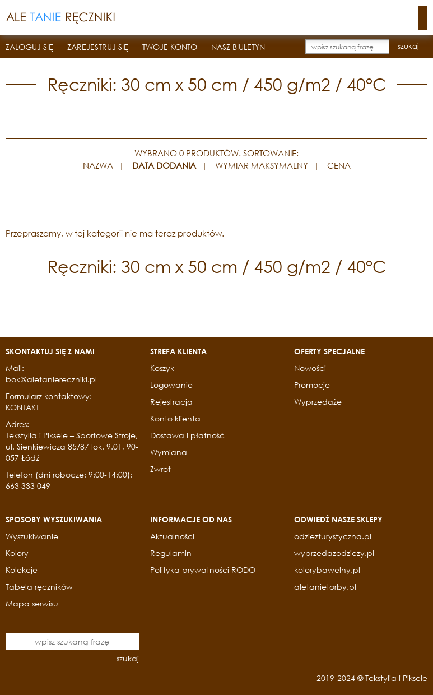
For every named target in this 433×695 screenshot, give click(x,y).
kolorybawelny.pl (327, 569)
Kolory (17, 553)
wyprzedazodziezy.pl (334, 553)
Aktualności (172, 536)
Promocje (312, 384)
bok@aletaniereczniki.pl (51, 379)
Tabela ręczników (39, 586)
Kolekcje (22, 569)
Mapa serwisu (32, 603)
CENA (339, 165)
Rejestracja (171, 401)
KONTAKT (22, 407)
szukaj (408, 46)
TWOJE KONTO (169, 46)
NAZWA (98, 165)
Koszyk (162, 368)
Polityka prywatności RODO (202, 569)
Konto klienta (175, 418)
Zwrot (160, 469)
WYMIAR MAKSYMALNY (261, 165)
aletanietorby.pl (325, 586)
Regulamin (171, 553)
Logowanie (171, 384)
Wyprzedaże (318, 401)
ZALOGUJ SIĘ (29, 46)
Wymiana (168, 452)
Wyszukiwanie (32, 536)
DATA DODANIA (164, 165)
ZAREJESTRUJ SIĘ (97, 46)
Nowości (310, 368)
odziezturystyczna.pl (332, 536)
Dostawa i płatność (187, 435)
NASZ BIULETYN (238, 46)
